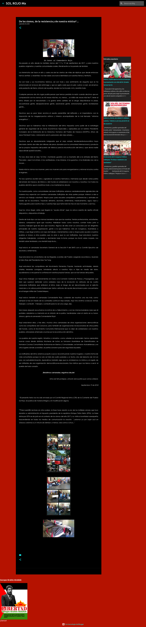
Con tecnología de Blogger (73, 624)
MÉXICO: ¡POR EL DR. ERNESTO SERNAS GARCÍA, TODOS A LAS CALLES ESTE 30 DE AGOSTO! (116, 121)
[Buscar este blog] (133, 3)
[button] (20, 28)
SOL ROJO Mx (16, 3)
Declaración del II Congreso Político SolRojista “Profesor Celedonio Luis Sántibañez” (115, 159)
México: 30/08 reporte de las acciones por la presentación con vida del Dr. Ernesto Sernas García (117, 82)
